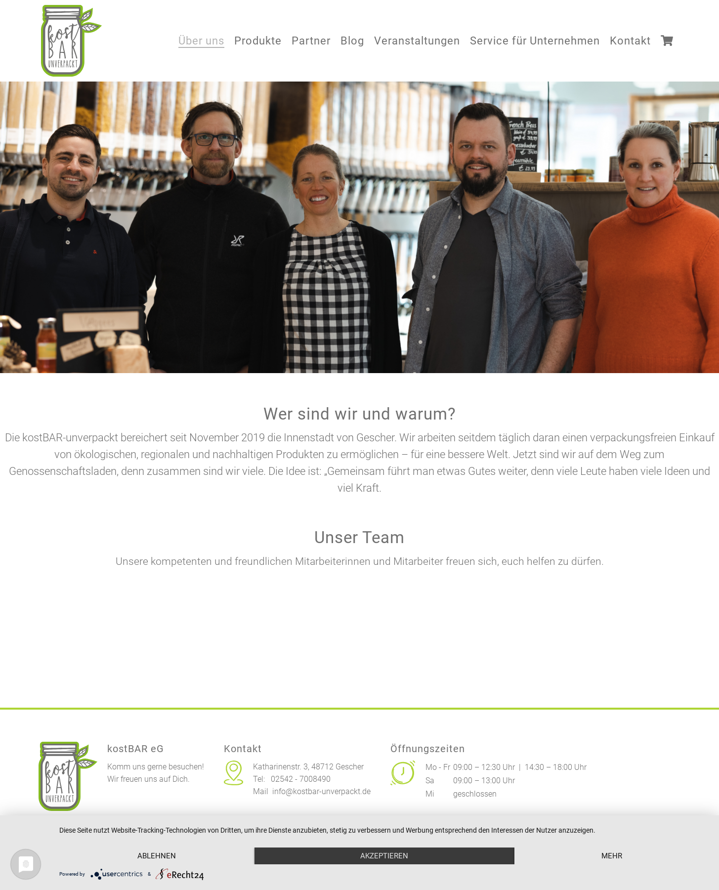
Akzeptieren (384, 855)
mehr (611, 855)
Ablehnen (156, 855)
